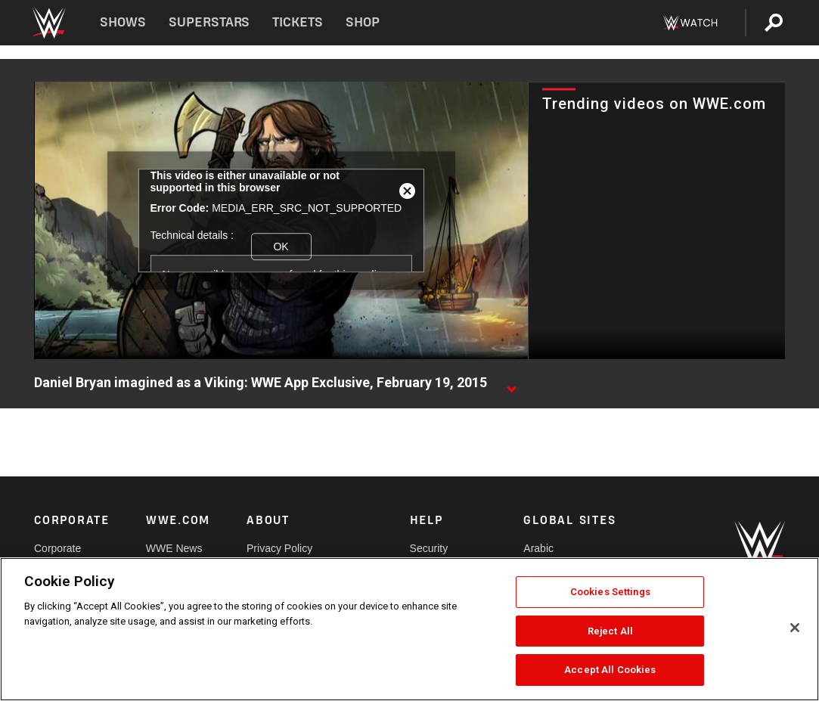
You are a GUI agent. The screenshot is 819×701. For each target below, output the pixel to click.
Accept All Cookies (610, 669)
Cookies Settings (610, 591)
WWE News (174, 548)
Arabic (538, 548)
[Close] (794, 627)
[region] (409, 629)
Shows (123, 22)
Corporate (57, 548)
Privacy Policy (279, 548)
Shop (363, 22)
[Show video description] (511, 383)
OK (280, 246)
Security (429, 548)
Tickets (297, 22)
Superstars (209, 22)
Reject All (610, 631)
